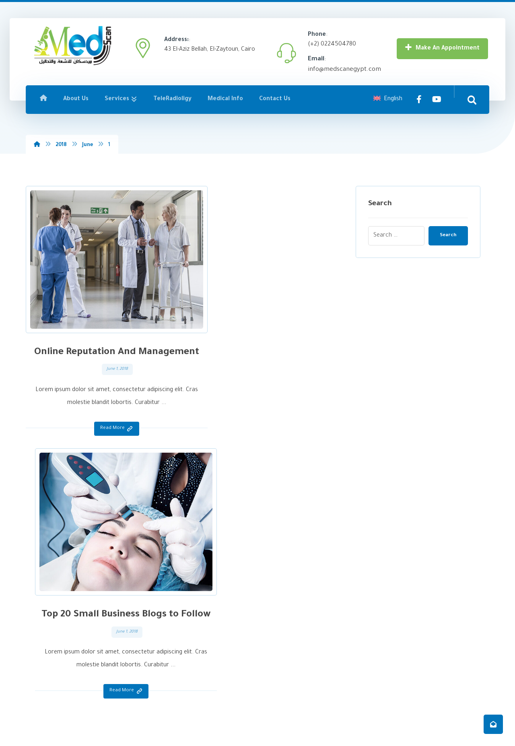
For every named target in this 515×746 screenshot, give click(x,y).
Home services (290, 662)
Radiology (283, 585)
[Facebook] (419, 101)
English (387, 100)
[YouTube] (437, 101)
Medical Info (169, 636)
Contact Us (168, 649)
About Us (165, 598)
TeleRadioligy (170, 623)
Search (445, 236)
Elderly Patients (291, 611)
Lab (276, 598)
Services (165, 611)
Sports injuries (290, 636)
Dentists (282, 649)
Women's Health (292, 623)
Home (162, 585)
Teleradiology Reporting (301, 675)
